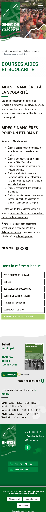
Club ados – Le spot (14, 309)
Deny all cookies (32, 499)
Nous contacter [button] (21, 470)
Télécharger (10, 374)
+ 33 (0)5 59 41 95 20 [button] (23, 464)
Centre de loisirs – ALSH (17, 295)
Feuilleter (25, 374)
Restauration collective (17, 288)
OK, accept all (14, 499)
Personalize (23, 505)
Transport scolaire (15, 302)
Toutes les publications (28, 380)
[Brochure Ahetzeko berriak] (34, 356)
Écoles (7, 282)
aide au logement (24, 236)
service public (9, 117)
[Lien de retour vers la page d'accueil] (8, 439)
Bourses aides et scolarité (18, 316)
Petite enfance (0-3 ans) (17, 275)
